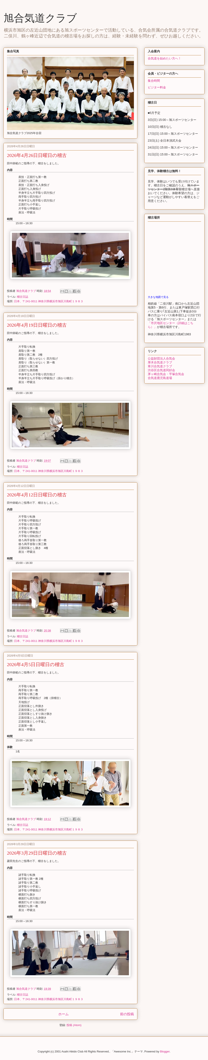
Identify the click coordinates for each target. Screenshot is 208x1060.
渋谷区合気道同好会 (161, 370)
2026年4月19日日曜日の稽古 (37, 325)
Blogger (165, 1051)
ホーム (63, 1014)
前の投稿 (127, 1014)
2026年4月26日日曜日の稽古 (37, 155)
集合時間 (154, 80)
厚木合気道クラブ (160, 362)
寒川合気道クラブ (160, 366)
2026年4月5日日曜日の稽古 (35, 664)
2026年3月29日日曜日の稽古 (37, 853)
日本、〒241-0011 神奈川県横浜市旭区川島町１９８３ (48, 301)
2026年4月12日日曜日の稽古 (37, 494)
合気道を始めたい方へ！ (164, 58)
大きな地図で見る (158, 297)
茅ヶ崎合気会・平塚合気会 (166, 374)
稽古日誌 (22, 296)
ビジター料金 (157, 87)
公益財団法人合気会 (161, 358)
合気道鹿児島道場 (160, 378)
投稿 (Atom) (74, 1025)
